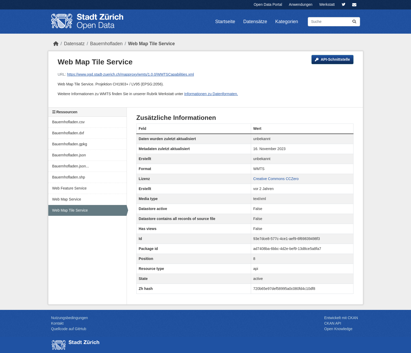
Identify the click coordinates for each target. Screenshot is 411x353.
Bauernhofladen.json (69, 155)
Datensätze (255, 21)
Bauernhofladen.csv (68, 122)
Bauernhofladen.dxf (68, 133)
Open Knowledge (338, 329)
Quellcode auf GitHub (68, 329)
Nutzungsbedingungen (69, 318)
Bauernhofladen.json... (70, 166)
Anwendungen (301, 4)
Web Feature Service (69, 188)
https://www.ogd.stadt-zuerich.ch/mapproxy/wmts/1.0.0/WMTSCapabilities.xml (130, 74)
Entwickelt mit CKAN (341, 318)
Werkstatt (327, 4)
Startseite (225, 21)
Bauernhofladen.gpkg (69, 144)
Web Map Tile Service (151, 43)
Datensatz (74, 43)
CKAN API (332, 323)
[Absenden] (354, 21)
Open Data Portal (268, 4)
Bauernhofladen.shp (68, 177)
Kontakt (57, 323)
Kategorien (286, 21)
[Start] (56, 43)
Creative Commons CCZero (276, 179)
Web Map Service (66, 199)
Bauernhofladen (106, 43)
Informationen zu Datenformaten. (211, 94)
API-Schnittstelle (332, 59)
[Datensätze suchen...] (334, 21)
